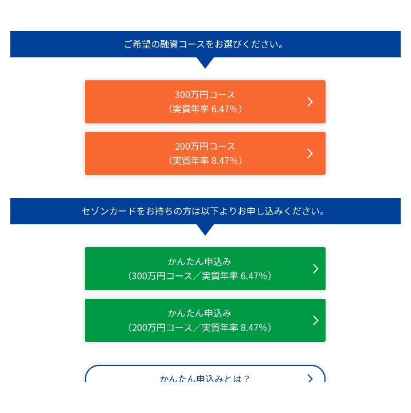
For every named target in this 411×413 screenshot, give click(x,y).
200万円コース (205, 153)
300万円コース (205, 101)
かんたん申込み (199, 268)
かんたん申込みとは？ (205, 378)
